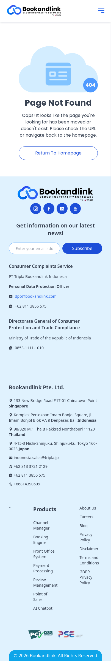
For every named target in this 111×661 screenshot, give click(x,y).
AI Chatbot (42, 608)
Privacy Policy (85, 537)
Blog (83, 525)
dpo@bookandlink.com (36, 296)
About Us (87, 508)
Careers (86, 516)
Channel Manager (41, 525)
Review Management (45, 582)
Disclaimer (88, 548)
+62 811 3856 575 (30, 306)
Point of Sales (40, 596)
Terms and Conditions (89, 560)
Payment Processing (43, 568)
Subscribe (82, 248)
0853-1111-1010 (29, 347)
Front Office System (43, 554)
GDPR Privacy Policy (85, 577)
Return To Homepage (58, 153)
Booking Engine (40, 539)
